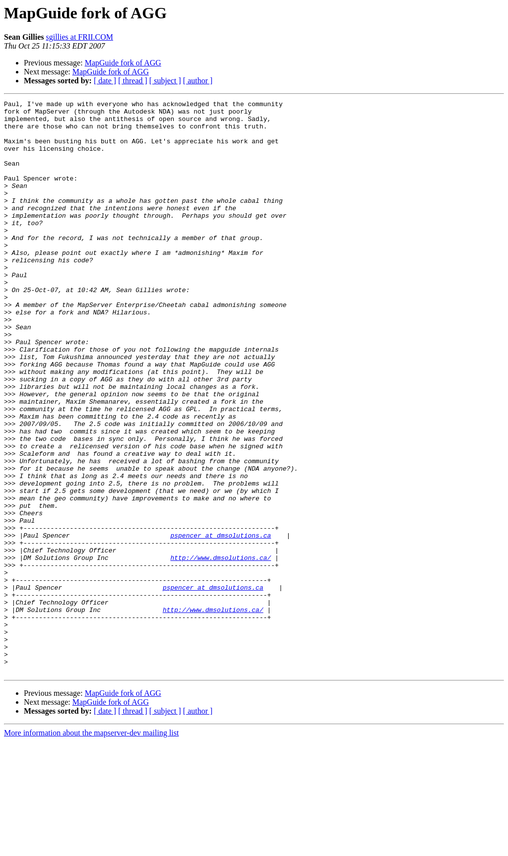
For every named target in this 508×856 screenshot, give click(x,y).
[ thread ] (132, 80)
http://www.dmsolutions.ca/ (220, 649)
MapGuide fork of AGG (123, 63)
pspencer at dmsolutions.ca (220, 622)
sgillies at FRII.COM (79, 37)
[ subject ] (165, 80)
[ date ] (105, 80)
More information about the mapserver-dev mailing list (91, 847)
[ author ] (198, 80)
